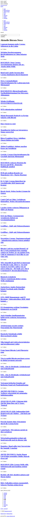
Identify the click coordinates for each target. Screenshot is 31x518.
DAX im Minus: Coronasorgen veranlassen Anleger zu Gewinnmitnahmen (12, 218)
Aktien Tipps (7, 11)
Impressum (3, 513)
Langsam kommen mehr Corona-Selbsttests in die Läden (13, 45)
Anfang (5, 493)
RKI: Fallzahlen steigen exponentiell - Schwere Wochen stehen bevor (15, 484)
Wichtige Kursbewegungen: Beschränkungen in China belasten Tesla (14, 54)
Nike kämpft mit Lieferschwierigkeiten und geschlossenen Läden (15, 343)
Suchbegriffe (4, 35)
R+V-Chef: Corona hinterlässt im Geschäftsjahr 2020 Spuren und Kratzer (13, 183)
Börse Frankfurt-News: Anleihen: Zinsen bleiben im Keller (13, 139)
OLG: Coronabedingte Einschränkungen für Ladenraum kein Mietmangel (15, 83)
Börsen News (7, 10)
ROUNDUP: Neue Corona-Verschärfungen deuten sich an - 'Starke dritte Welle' (13, 64)
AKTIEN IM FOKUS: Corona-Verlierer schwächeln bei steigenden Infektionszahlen (14, 393)
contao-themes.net (10, 516)
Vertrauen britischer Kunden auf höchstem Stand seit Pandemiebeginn (14, 384)
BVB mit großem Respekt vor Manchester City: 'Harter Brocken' (14, 174)
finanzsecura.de (8, 511)
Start (5, 9)
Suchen (2, 36)
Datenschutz (9, 513)
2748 (5, 498)
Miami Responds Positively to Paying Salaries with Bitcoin (14, 116)
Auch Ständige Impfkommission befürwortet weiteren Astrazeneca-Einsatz (13, 317)
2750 (5, 501)
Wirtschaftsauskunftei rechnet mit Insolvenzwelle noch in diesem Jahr (14, 439)
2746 (5, 495)
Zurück (5, 494)
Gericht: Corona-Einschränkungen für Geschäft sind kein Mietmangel (15, 155)
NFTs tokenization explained (11, 109)
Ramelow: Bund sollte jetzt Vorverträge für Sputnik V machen (15, 447)
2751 (5, 502)
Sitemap (5, 15)
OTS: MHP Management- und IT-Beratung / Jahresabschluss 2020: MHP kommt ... (15, 299)
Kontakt (5, 18)
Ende (5, 506)
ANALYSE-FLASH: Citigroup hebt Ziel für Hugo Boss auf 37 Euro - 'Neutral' (14, 403)
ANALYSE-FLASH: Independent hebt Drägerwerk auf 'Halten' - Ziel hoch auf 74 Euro (15, 413)
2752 (5, 503)
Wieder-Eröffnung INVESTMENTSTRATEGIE (11, 102)
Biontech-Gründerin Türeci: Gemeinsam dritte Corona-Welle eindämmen (14, 279)
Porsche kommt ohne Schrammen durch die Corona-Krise (13, 423)
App (5, 14)
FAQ (5, 13)
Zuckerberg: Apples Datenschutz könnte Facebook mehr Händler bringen (13, 289)
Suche (5, 17)
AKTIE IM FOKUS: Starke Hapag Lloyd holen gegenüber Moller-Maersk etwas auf (15, 456)
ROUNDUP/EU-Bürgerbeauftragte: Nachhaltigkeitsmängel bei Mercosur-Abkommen (15, 93)
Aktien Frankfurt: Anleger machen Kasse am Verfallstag (14, 147)
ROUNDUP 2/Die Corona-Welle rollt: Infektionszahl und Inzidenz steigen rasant (15, 466)
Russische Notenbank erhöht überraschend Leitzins (11, 335)
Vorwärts (6, 504)
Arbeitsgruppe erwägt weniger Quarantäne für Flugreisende (12, 327)
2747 (5, 497)
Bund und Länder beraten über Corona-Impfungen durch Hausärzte (14, 74)
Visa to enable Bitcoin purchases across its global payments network (15, 359)
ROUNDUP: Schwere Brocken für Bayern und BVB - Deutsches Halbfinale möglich (13, 165)
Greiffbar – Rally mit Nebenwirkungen (15, 226)
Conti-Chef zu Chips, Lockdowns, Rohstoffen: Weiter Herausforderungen (15, 200)
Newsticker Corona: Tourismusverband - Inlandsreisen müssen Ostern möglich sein (15, 240)
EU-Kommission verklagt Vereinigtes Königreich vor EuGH (14, 308)
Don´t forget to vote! (8, 124)
